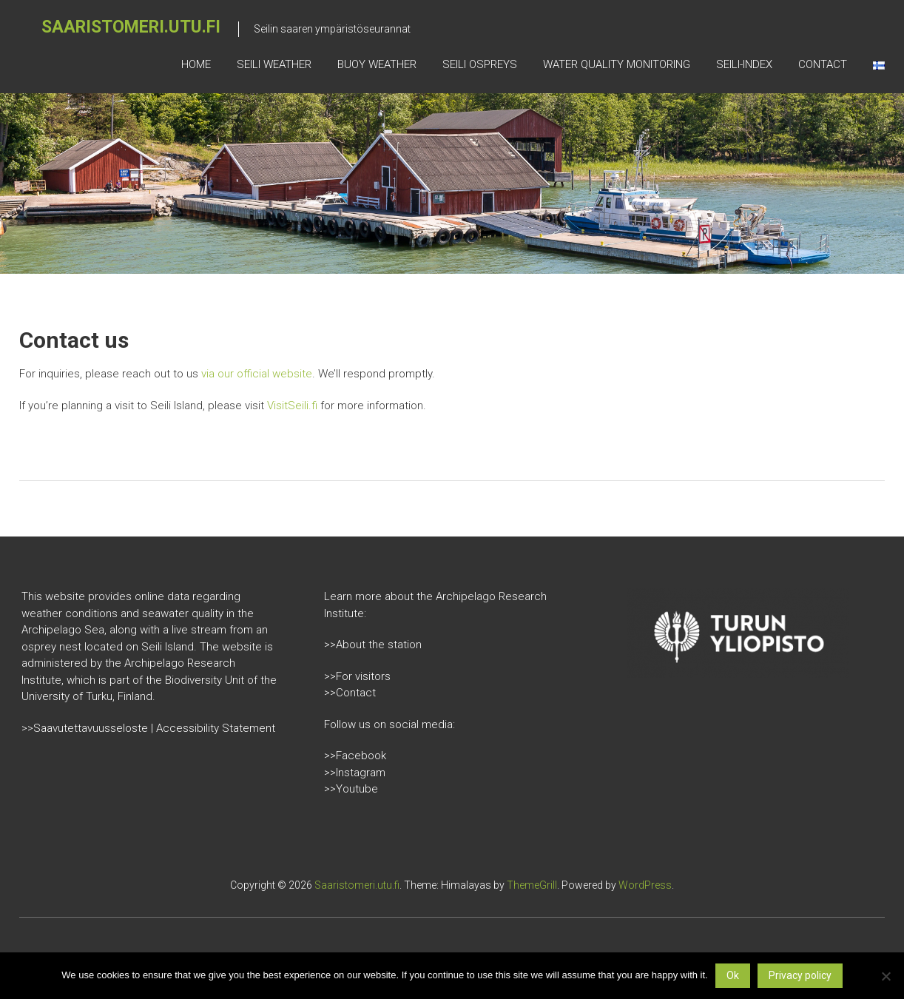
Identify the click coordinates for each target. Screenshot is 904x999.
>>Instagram (354, 772)
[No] (885, 976)
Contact (822, 64)
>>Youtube (351, 789)
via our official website (256, 373)
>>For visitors (357, 676)
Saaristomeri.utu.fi (130, 27)
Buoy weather (376, 64)
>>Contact (350, 692)
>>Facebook (355, 755)
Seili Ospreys (479, 64)
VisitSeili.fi (292, 405)
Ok (732, 975)
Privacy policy (800, 975)
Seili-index (744, 64)
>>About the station (373, 644)
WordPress (645, 885)
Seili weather (274, 64)
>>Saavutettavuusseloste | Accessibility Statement (148, 728)
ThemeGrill (532, 885)
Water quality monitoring (616, 64)
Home (196, 64)
